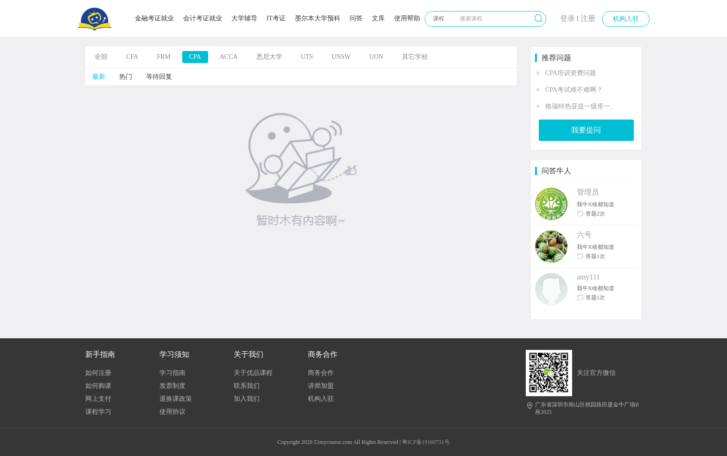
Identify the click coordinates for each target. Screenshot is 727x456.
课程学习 (98, 411)
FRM (164, 56)
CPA (195, 56)
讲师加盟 (321, 385)
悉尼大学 (269, 56)
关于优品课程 (253, 372)
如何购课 (98, 385)
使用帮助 (407, 18)
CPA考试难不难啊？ (574, 89)
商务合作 (321, 372)
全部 (101, 56)
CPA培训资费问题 (570, 73)
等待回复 (159, 76)
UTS (307, 56)
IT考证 (276, 18)
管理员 (588, 192)
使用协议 (172, 411)
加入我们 (247, 398)
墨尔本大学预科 (317, 18)
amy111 (588, 277)
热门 (125, 76)
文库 (378, 18)
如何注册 (98, 372)
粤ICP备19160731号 (426, 442)
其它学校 (415, 56)
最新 (98, 76)
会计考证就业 (202, 18)
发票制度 (172, 385)
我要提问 (586, 130)
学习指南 (172, 372)
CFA (132, 56)
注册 (587, 18)
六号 (584, 235)
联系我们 (247, 385)
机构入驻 (626, 18)
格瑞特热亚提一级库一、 (581, 106)
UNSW (341, 56)
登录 (567, 18)
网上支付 (98, 398)
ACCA (229, 56)
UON (376, 56)
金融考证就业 (154, 18)
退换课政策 (175, 398)
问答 (356, 18)
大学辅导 (244, 18)
